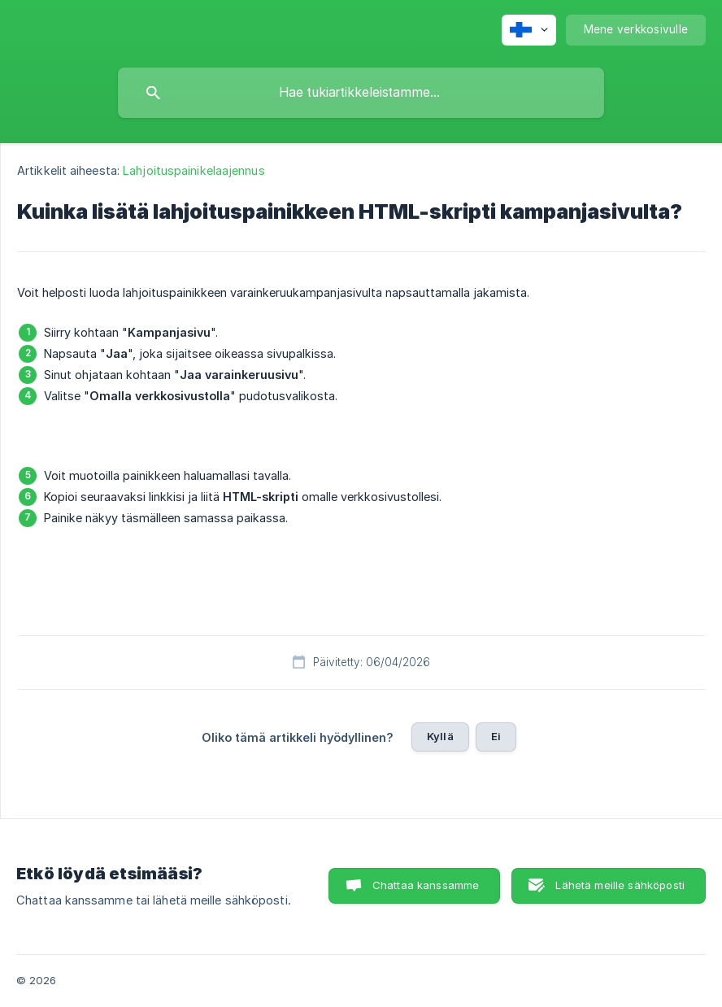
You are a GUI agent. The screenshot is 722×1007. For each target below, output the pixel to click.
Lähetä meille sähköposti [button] (620, 884)
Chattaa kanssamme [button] (426, 884)
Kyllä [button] (440, 736)
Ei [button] (496, 736)
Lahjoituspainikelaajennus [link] (194, 170)
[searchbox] (361, 93)
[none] (529, 30)
